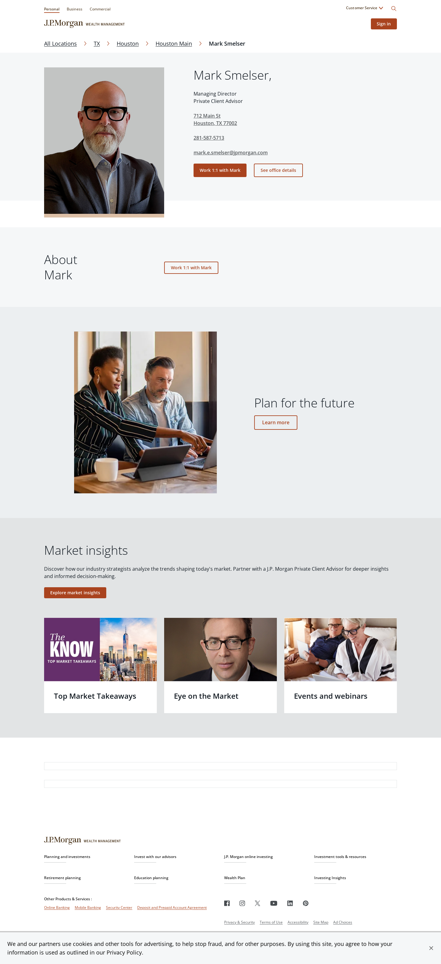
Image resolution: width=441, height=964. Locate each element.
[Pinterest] (306, 903)
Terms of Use (271, 922)
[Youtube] (273, 903)
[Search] (394, 9)
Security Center (119, 907)
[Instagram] (242, 903)
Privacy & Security (239, 922)
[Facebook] (227, 903)
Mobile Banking (88, 907)
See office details (278, 170)
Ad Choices (342, 922)
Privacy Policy (124, 952)
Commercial (100, 9)
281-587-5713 (209, 137)
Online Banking (57, 907)
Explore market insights (75, 592)
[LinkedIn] (290, 903)
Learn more (276, 422)
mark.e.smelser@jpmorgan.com (231, 152)
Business (74, 9)
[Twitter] (257, 903)
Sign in (384, 24)
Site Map (320, 922)
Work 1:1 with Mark (220, 170)
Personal (51, 9)
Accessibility (298, 922)
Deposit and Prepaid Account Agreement (172, 907)
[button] (431, 948)
